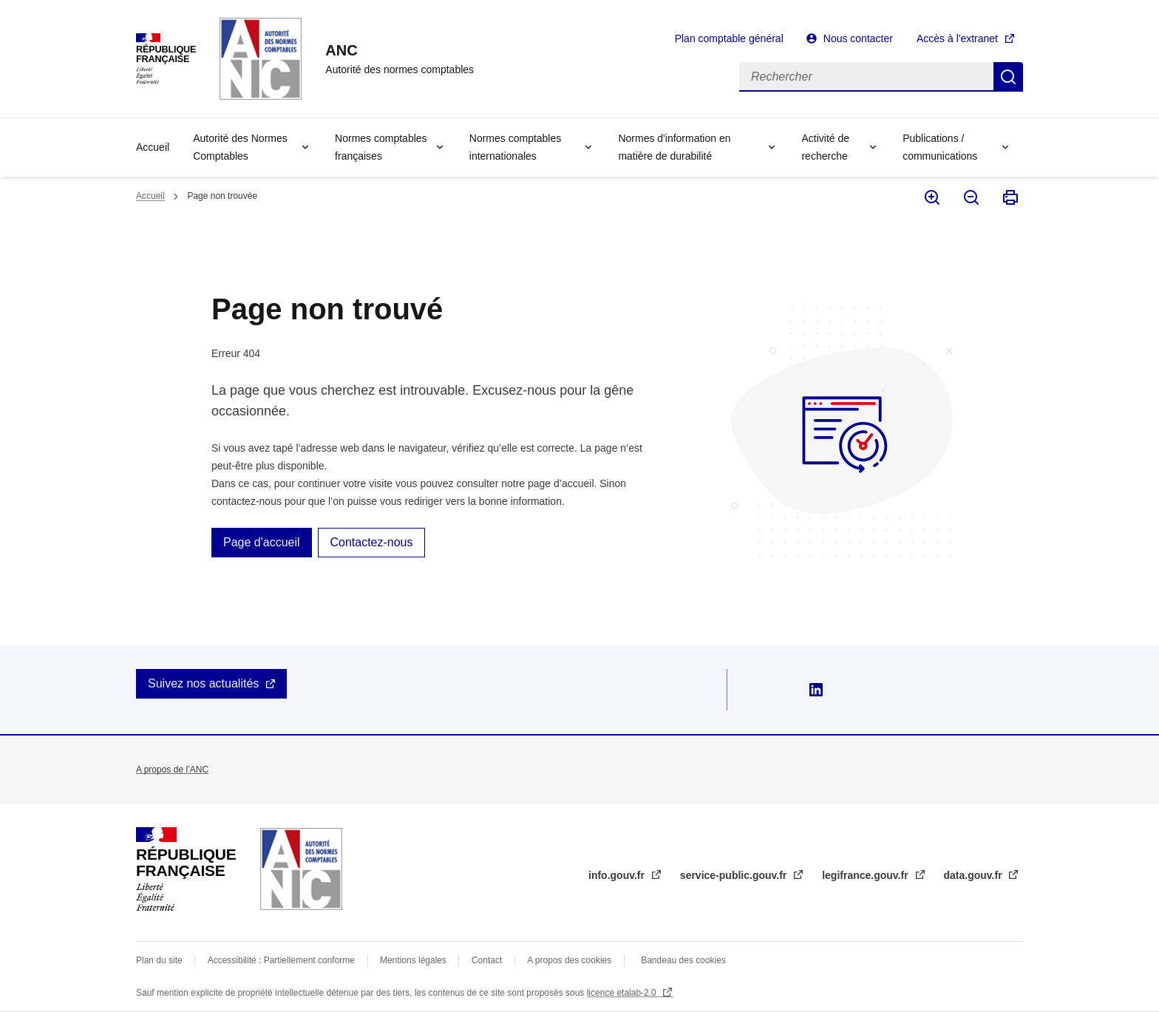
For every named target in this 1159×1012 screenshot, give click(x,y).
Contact (487, 960)
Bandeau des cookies (683, 960)
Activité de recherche (825, 147)
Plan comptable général (729, 38)
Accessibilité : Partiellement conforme (281, 960)
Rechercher (1008, 77)
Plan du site (159, 960)
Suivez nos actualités (203, 683)
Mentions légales (413, 960)
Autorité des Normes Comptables (240, 147)
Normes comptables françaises (381, 147)
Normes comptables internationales (515, 147)
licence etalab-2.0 (623, 993)
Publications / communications (940, 147)
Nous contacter (858, 38)
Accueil (152, 147)
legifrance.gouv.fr (866, 875)
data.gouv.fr (974, 875)
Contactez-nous (371, 542)
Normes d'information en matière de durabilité (674, 147)
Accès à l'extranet (957, 38)
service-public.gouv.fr (734, 875)
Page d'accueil (261, 542)
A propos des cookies (569, 960)
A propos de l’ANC (172, 769)
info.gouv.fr (618, 875)
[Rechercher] (866, 77)
